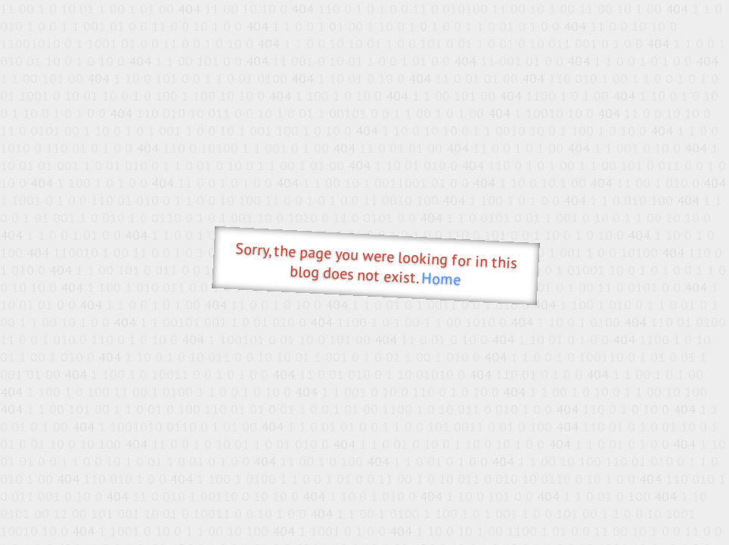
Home (441, 279)
